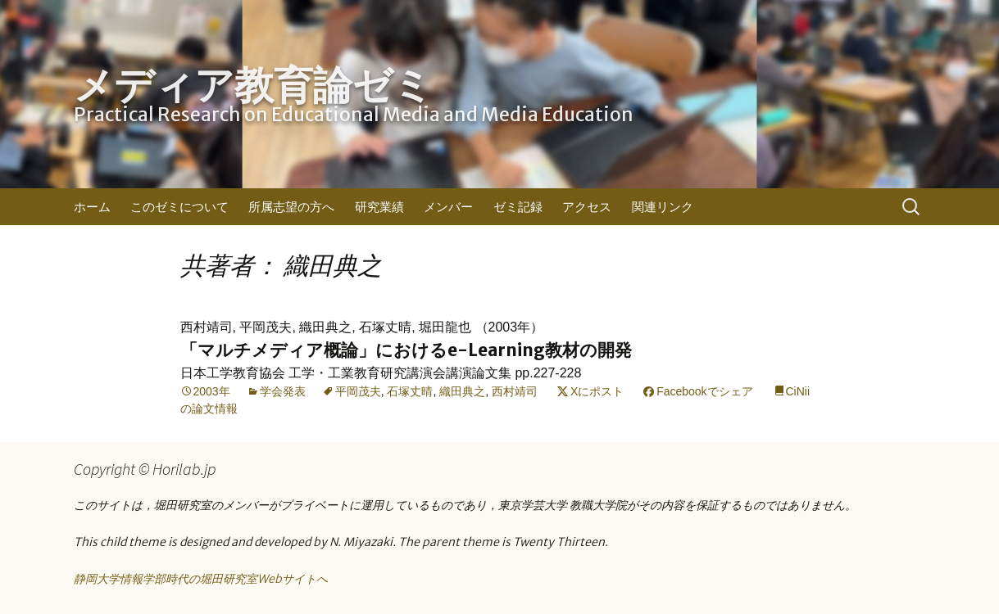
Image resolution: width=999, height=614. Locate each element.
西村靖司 (515, 391)
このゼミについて (179, 207)
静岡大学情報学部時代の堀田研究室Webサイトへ (201, 578)
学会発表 (283, 391)
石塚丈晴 (410, 391)
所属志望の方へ (291, 207)
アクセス (586, 207)
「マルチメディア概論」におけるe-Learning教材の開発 (406, 350)
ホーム (92, 207)
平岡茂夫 (358, 391)
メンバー (448, 207)
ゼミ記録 (518, 207)
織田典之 (462, 391)
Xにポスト (597, 391)
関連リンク (662, 207)
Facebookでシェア (704, 391)
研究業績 (379, 207)
